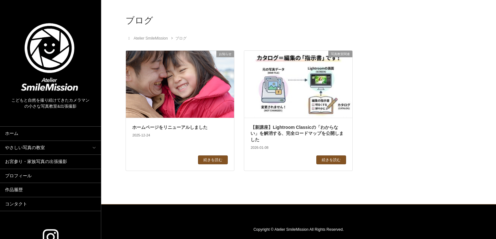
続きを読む (212, 160)
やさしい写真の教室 (25, 147)
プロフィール (18, 175)
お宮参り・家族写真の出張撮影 (36, 161)
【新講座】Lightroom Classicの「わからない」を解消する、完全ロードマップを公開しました (297, 133)
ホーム (11, 133)
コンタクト (16, 204)
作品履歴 (14, 189)
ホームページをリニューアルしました (170, 127)
